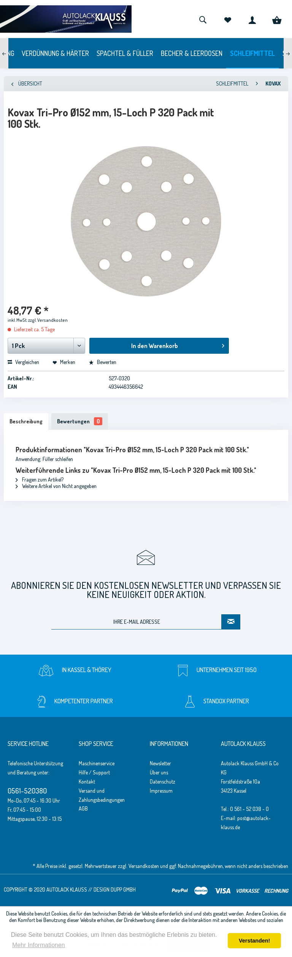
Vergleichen (23, 362)
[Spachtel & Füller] (125, 53)
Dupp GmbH (123, 889)
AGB (83, 808)
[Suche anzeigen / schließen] (202, 19)
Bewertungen (79, 421)
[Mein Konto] (252, 19)
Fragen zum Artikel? (39, 479)
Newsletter (160, 763)
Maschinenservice (96, 763)
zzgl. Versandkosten (48, 320)
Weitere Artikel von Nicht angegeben (56, 486)
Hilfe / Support (94, 772)
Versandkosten (144, 866)
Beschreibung (26, 421)
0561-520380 (27, 790)
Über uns (159, 772)
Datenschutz (162, 781)
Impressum (161, 790)
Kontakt (87, 781)
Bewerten (102, 362)
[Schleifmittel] (252, 53)
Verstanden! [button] (254, 941)
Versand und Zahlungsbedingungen (102, 795)
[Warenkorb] (276, 19)
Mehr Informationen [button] (38, 945)
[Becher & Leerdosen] (191, 53)
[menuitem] (202, 19)
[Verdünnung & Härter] (55, 53)
